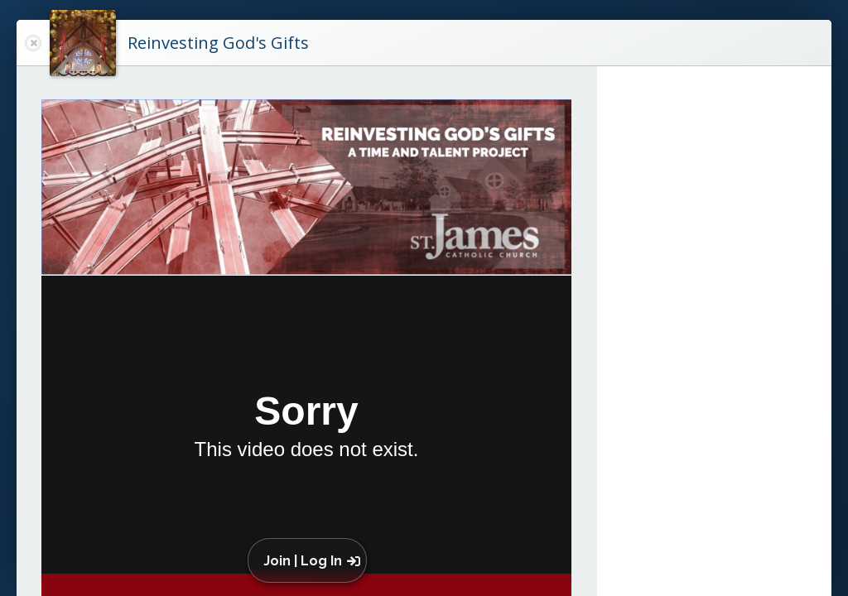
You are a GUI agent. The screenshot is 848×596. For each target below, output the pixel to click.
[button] (311, 560)
